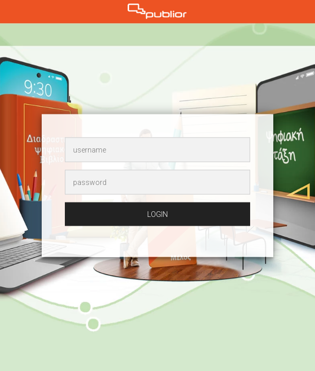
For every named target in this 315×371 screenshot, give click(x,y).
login (157, 214)
